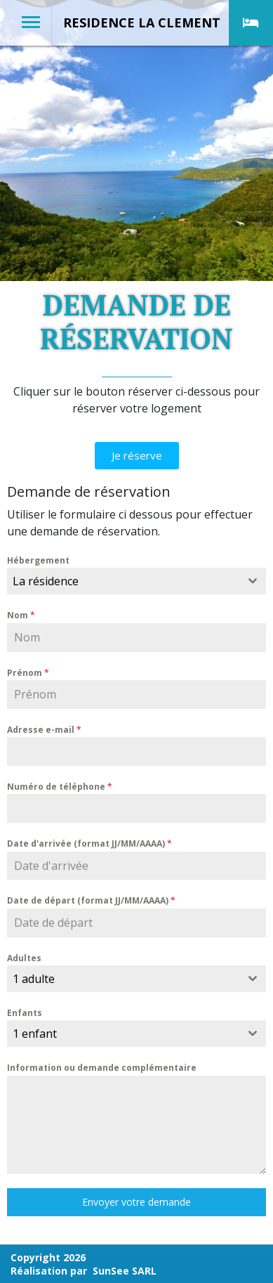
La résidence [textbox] (46, 581)
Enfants (24, 1013)
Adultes (24, 958)
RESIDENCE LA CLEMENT (141, 22)
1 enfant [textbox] (35, 1033)
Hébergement (38, 560)
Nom (21, 615)
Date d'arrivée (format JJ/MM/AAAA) (89, 843)
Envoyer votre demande (136, 1202)
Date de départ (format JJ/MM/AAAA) (91, 900)
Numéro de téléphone (59, 787)
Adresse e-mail (44, 730)
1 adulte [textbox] (34, 978)
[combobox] (136, 581)
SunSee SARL (125, 1270)
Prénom (28, 673)
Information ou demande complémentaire (102, 1068)
